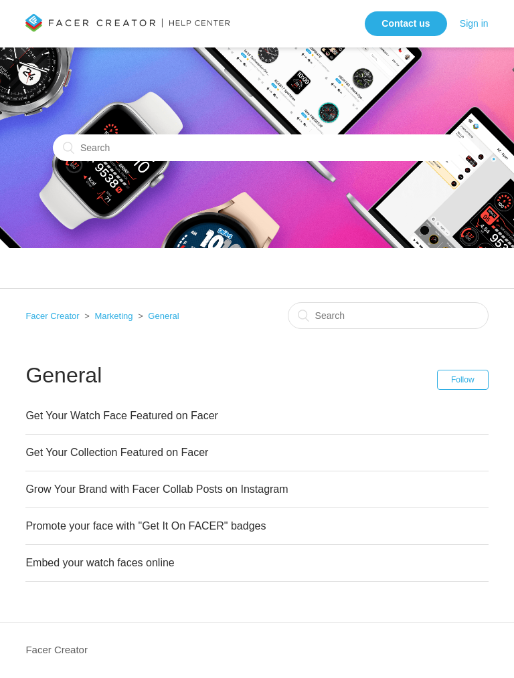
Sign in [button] (474, 23)
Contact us (405, 23)
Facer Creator (52, 316)
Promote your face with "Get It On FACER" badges (145, 526)
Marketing (113, 316)
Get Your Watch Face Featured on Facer (121, 415)
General (163, 316)
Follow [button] (463, 379)
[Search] (257, 147)
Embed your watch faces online (99, 562)
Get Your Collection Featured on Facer (116, 452)
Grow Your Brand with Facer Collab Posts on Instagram (156, 489)
